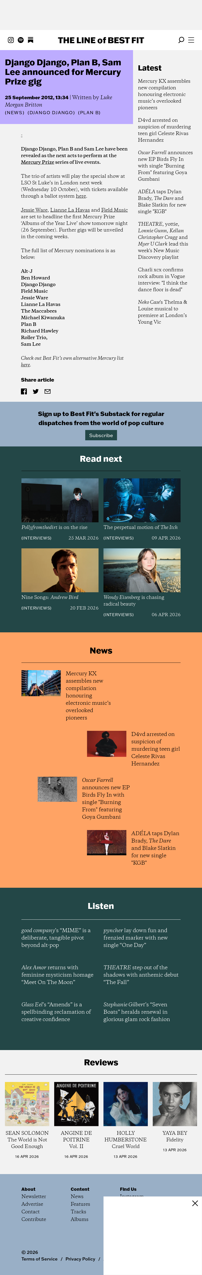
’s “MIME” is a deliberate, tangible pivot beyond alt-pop (56, 938)
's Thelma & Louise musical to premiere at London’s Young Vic (162, 312)
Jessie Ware (34, 210)
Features (80, 1204)
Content (80, 1189)
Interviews (36, 538)
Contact (30, 1212)
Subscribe (101, 435)
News (15, 112)
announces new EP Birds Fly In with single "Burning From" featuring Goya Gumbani (165, 166)
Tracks (78, 1212)
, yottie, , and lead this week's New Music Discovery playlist (163, 241)
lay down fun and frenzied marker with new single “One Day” (135, 938)
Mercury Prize (37, 162)
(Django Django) (51, 113)
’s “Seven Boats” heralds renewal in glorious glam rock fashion (136, 1012)
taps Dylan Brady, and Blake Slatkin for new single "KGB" (162, 202)
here (81, 196)
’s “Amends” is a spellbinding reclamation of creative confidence (56, 1012)
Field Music (114, 210)
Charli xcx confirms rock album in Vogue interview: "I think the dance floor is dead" (162, 280)
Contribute (33, 1219)
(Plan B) (89, 113)
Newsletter (33, 1196)
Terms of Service (39, 1259)
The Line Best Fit (101, 40)
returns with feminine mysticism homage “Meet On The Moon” (57, 975)
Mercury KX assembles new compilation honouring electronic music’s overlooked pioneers (164, 94)
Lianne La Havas (70, 210)
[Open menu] (191, 40)
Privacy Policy (80, 1259)
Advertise (32, 1204)
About (28, 1189)
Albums (79, 1219)
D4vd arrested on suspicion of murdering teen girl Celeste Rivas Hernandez (164, 130)
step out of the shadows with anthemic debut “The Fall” (141, 975)
